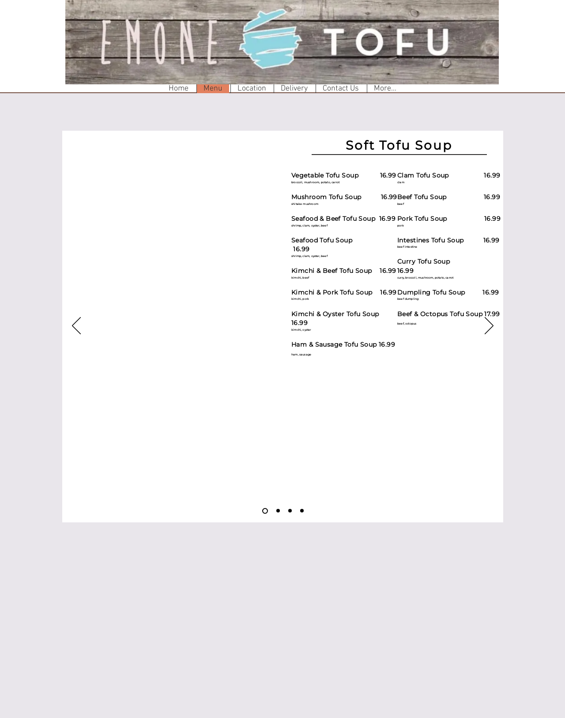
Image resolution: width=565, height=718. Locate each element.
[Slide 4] (302, 511)
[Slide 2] (278, 511)
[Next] (489, 326)
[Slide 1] (265, 511)
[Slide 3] (290, 511)
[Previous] (76, 326)
